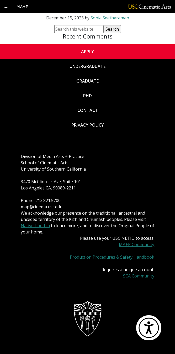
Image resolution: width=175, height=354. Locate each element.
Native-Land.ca (35, 225)
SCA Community (138, 276)
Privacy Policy (87, 125)
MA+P (23, 6)
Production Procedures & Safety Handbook (112, 257)
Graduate (87, 81)
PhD (87, 96)
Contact (87, 110)
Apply (87, 52)
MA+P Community (136, 244)
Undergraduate (87, 66)
